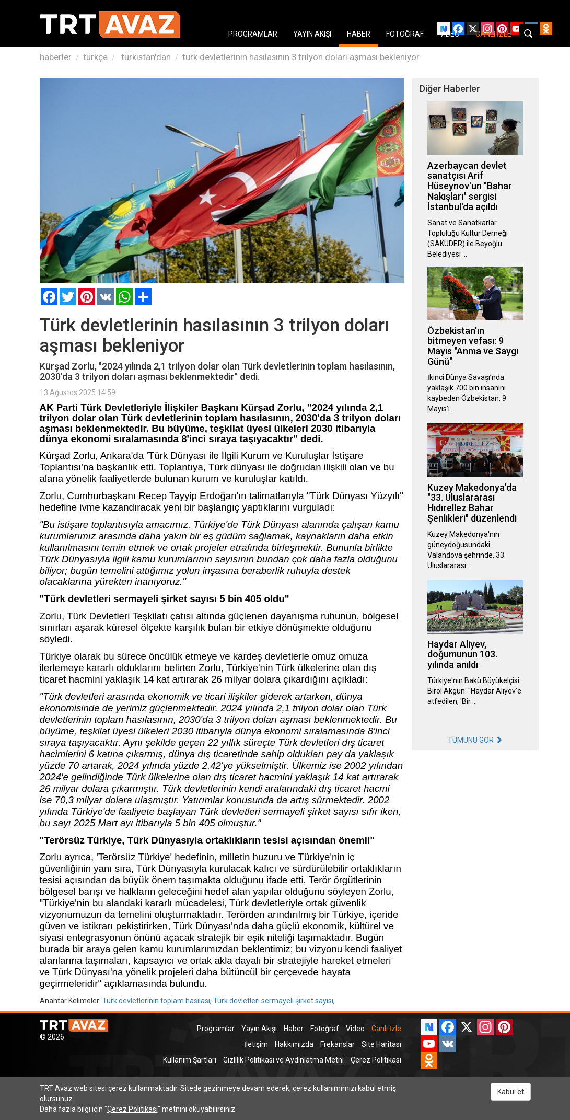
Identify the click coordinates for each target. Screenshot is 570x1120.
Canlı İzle (386, 1028)
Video (355, 1028)
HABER (358, 34)
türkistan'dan (145, 57)
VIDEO (449, 34)
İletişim (256, 1044)
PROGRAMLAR (252, 34)
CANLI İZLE (493, 34)
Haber (294, 1028)
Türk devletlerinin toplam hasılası (156, 1001)
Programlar (216, 1028)
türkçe (95, 57)
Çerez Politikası (376, 1060)
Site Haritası (381, 1044)
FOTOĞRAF (405, 34)
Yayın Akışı (259, 1028)
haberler (56, 57)
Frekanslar (337, 1044)
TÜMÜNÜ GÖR (475, 740)
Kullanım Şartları (189, 1060)
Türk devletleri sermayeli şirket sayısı (273, 1001)
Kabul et (510, 1092)
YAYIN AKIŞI (312, 34)
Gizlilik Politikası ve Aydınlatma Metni (283, 1060)
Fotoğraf (324, 1028)
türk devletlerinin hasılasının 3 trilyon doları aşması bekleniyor (301, 57)
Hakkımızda (294, 1044)
